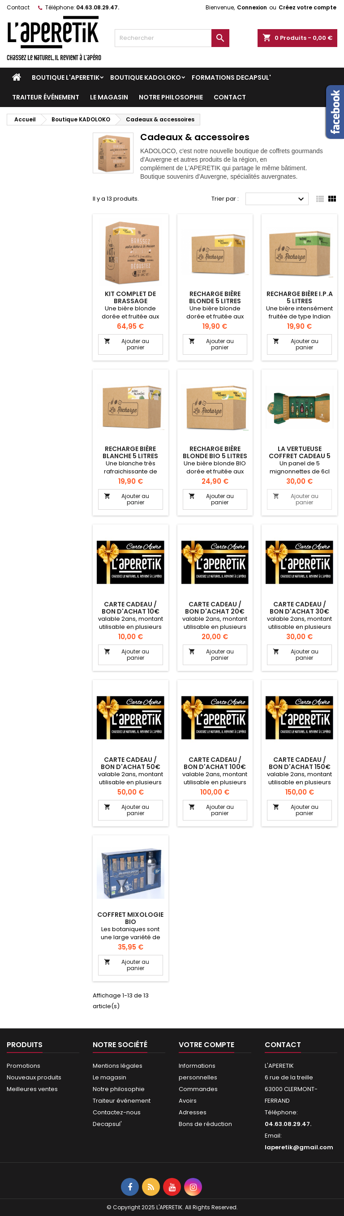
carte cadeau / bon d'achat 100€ (215, 763)
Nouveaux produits (34, 1077)
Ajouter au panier (126, 344)
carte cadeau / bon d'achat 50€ (130, 763)
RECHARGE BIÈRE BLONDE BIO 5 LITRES (215, 452)
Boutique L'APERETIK (65, 77)
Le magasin (109, 97)
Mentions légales (117, 1065)
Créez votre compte (307, 7)
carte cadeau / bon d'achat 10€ (130, 608)
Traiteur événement (45, 97)
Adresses (192, 1112)
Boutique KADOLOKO (145, 77)
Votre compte (206, 1045)
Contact (18, 7)
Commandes (198, 1089)
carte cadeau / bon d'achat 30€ (299, 608)
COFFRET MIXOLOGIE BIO (130, 918)
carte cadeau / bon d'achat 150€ (300, 763)
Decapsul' (107, 1124)
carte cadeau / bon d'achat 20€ (215, 608)
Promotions (23, 1065)
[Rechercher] (172, 38)
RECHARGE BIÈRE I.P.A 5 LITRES (300, 297)
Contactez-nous (117, 1112)
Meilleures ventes (32, 1089)
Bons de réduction (205, 1124)
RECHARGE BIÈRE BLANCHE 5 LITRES (130, 452)
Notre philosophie (171, 97)
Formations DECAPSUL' (231, 77)
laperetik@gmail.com (299, 1147)
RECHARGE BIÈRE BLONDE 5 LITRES (215, 297)
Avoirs (188, 1100)
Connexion (252, 7)
